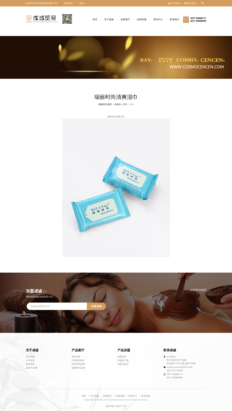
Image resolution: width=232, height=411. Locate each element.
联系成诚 (145, 396)
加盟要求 (122, 356)
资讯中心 (158, 19)
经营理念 (30, 364)
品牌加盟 (141, 19)
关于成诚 (109, 19)
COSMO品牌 (78, 360)
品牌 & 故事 (31, 368)
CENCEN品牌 (78, 364)
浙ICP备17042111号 (116, 406)
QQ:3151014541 (175, 370)
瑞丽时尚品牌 (78, 368)
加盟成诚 (96, 306)
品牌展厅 (125, 19)
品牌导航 (69, 3)
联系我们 (174, 19)
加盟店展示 (123, 364)
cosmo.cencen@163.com (180, 367)
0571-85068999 (175, 377)
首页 (94, 19)
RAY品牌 (76, 356)
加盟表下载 (123, 360)
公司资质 (30, 360)
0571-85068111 (175, 374)
